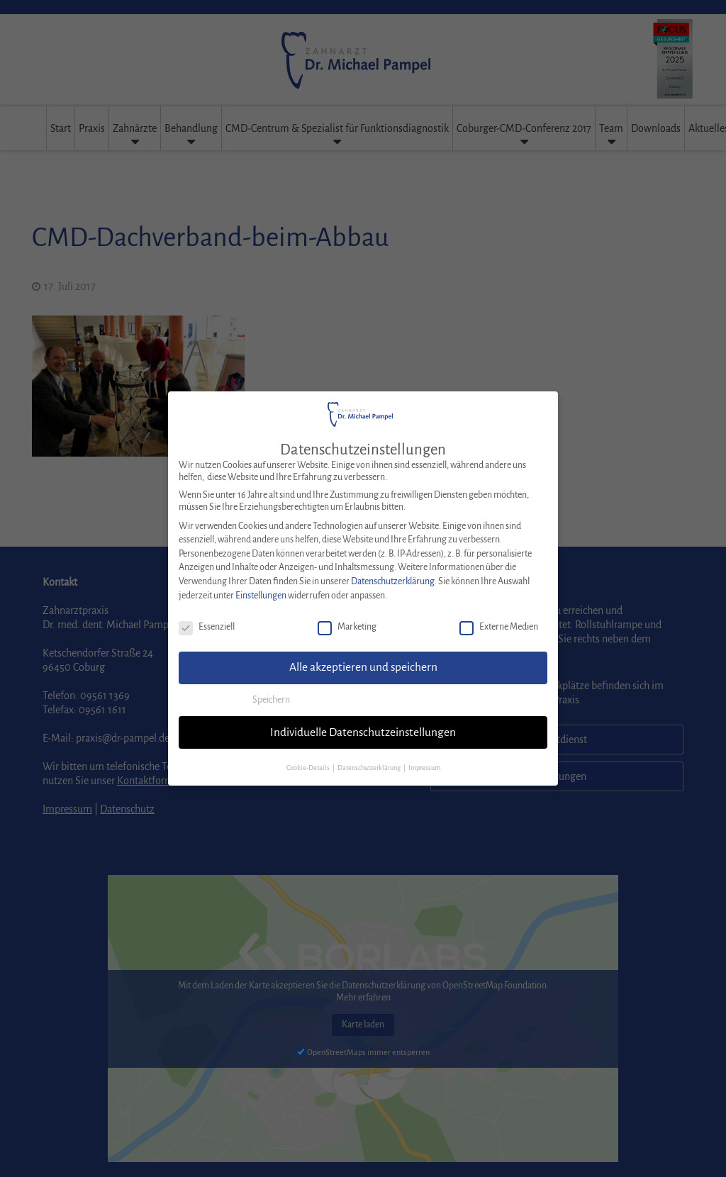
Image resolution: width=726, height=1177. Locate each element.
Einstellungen (260, 583)
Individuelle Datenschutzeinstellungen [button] (363, 720)
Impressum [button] (424, 756)
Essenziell (207, 616)
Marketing (347, 616)
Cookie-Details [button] (308, 756)
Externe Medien (498, 616)
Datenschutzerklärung (393, 570)
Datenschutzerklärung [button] (369, 756)
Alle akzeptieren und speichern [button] (363, 655)
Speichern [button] (271, 688)
